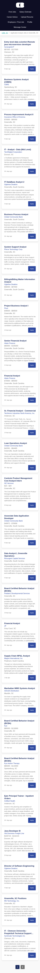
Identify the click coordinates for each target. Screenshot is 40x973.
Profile (29, 22)
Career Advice (12, 17)
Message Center (20, 27)
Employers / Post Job (16, 22)
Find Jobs (12, 12)
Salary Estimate (25, 12)
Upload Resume (27, 17)
